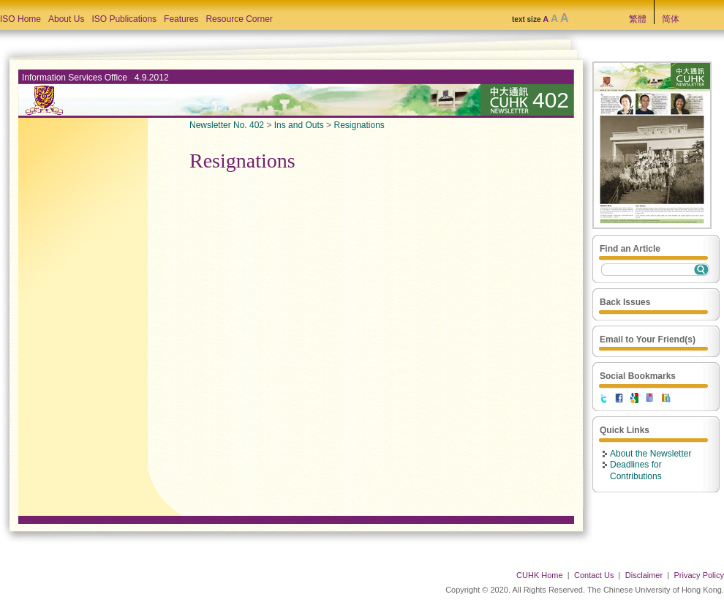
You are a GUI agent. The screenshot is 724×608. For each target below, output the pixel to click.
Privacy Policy (699, 575)
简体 (670, 19)
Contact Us (594, 575)
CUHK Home (539, 575)
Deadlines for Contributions (636, 470)
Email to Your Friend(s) (647, 339)
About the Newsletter (650, 454)
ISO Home (20, 19)
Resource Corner (238, 19)
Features (181, 19)
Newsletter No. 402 (226, 125)
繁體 (637, 19)
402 (550, 100)
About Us (66, 19)
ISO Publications (124, 19)
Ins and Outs (299, 125)
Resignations (358, 125)
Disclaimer (644, 575)
